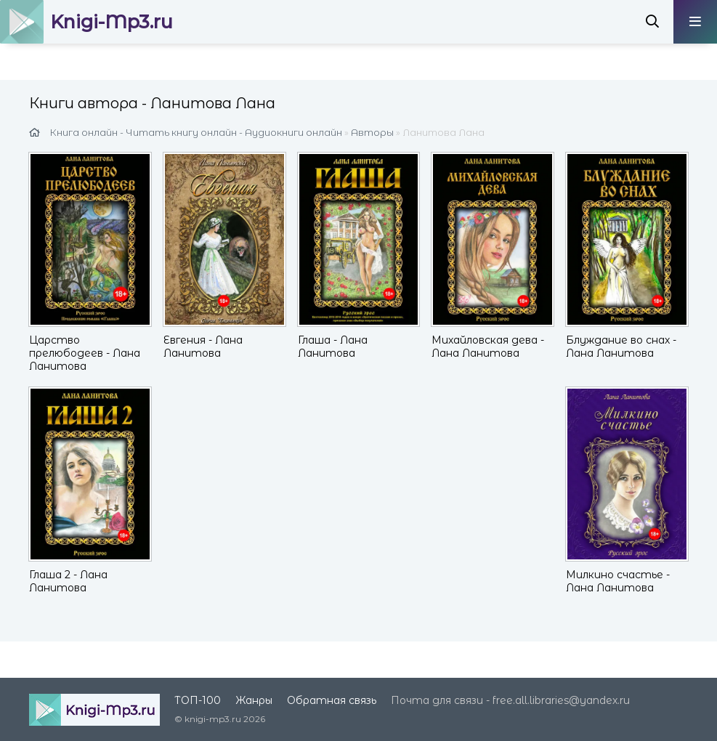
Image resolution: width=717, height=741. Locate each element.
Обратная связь (331, 700)
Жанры (253, 700)
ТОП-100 (197, 700)
